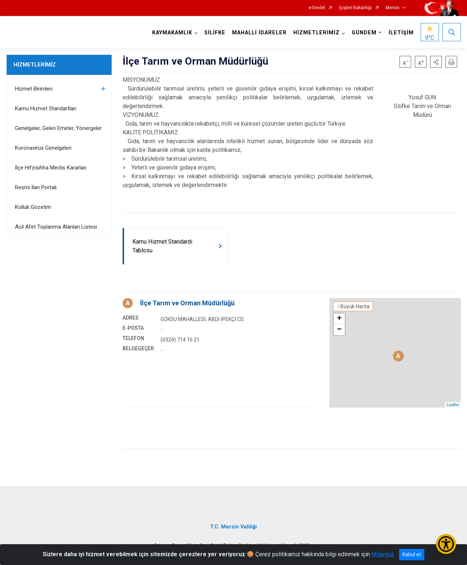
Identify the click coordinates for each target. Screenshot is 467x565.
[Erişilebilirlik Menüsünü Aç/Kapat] (446, 544)
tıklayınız (382, 554)
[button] (436, 62)
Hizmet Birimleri (34, 88)
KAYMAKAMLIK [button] (172, 33)
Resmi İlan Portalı (36, 187)
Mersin (393, 7)
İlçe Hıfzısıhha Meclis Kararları (50, 167)
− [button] (339, 329)
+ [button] (339, 318)
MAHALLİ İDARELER (259, 33)
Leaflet (453, 404)
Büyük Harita (355, 306)
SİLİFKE (214, 33)
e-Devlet (317, 7)
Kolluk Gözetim (33, 207)
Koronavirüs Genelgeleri (43, 148)
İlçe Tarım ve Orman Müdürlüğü (187, 303)
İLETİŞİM (401, 33)
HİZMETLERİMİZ (34, 64)
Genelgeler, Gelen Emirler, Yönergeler (58, 128)
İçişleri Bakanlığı (355, 7)
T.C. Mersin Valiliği (233, 527)
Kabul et (411, 554)
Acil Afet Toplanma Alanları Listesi (56, 227)
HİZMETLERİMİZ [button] (316, 33)
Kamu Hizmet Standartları (45, 108)
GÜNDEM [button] (364, 33)
